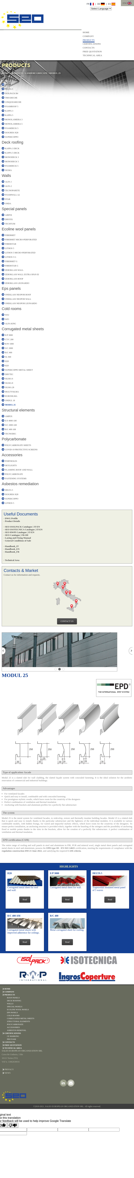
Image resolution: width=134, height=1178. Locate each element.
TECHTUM (10, 224)
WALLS (10, 1004)
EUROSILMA (11, 396)
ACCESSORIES (13, 1027)
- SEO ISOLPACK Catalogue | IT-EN (22, 526)
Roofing (8, 78)
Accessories (12, 455)
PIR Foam (11, 1039)
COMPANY (88, 36)
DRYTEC (9, 374)
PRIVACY (9, 1069)
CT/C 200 (9, 339)
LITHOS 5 (9, 248)
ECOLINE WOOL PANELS (18, 1009)
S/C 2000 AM (11, 425)
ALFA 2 (8, 186)
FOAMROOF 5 (11, 106)
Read (25, 899)
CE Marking (13, 1036)
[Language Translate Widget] (101, 8)
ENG (125, 3)
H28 (7, 361)
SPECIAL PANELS (14, 1006)
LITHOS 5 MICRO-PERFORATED (20, 252)
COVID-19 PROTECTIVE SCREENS (21, 449)
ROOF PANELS (13, 998)
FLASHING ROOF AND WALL (19, 470)
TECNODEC (10, 434)
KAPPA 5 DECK (12, 153)
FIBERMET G (11, 261)
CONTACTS (89, 47)
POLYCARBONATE (14, 474)
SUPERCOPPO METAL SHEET (19, 370)
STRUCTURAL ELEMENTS (18, 1021)
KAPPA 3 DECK (12, 148)
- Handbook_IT (11, 546)
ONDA (8, 203)
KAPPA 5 (9, 115)
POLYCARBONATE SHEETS (18, 445)
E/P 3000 (9, 335)
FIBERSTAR (10, 244)
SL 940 (8, 357)
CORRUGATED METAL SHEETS (20, 1018)
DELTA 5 (9, 89)
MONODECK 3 (12, 157)
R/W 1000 (9, 344)
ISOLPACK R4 (11, 93)
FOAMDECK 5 (11, 128)
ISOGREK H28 (11, 132)
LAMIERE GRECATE (36, 73)
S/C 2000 (9, 348)
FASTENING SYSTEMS (16, 478)
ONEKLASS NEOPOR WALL (18, 299)
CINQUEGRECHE (13, 102)
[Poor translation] (12, 1125)
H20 (7, 365)
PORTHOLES (11, 461)
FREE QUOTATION (92, 51)
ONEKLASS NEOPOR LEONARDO (21, 303)
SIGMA (8, 170)
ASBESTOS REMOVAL (16, 1030)
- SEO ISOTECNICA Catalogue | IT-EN (23, 529)
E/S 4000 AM (11, 420)
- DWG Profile (11, 518)
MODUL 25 (55, 73)
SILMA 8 (9, 383)
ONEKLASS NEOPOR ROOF (18, 294)
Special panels (14, 209)
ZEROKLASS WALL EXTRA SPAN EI (22, 274)
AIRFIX (8, 215)
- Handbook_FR (11, 551)
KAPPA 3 (9, 111)
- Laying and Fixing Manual (17, 538)
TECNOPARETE (12, 190)
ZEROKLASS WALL (14, 270)
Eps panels (11, 288)
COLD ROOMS (13, 1015)
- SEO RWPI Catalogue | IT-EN (19, 532)
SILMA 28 (9, 387)
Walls (6, 175)
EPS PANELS (12, 1012)
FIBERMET (10, 235)
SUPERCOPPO (11, 137)
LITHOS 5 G (10, 257)
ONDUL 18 (10, 400)
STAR (7, 199)
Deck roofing (12, 142)
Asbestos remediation (20, 484)
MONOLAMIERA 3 (14, 119)
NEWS (7, 1073)
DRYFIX (9, 219)
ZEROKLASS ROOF (14, 279)
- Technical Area (11, 560)
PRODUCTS (89, 40)
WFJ (7, 319)
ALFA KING (10, 323)
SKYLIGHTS (11, 465)
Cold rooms (11, 309)
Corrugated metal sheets (23, 329)
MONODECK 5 (12, 161)
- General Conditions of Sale (17, 540)
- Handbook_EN (12, 549)
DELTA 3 (9, 84)
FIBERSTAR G (11, 266)
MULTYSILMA (12, 392)
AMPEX (8, 416)
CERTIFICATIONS (92, 44)
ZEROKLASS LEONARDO (17, 283)
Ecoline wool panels (19, 229)
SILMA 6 (9, 378)
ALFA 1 (8, 182)
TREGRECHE (11, 98)
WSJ (7, 315)
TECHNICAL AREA (92, 55)
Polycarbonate (14, 439)
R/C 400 (8, 352)
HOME (86, 32)
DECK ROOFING (14, 1001)
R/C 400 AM (10, 429)
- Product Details (12, 521)
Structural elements (18, 410)
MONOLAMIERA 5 (14, 124)
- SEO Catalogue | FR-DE (16, 535)
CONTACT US (67, 621)
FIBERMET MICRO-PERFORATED (21, 239)
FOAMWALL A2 (12, 195)
